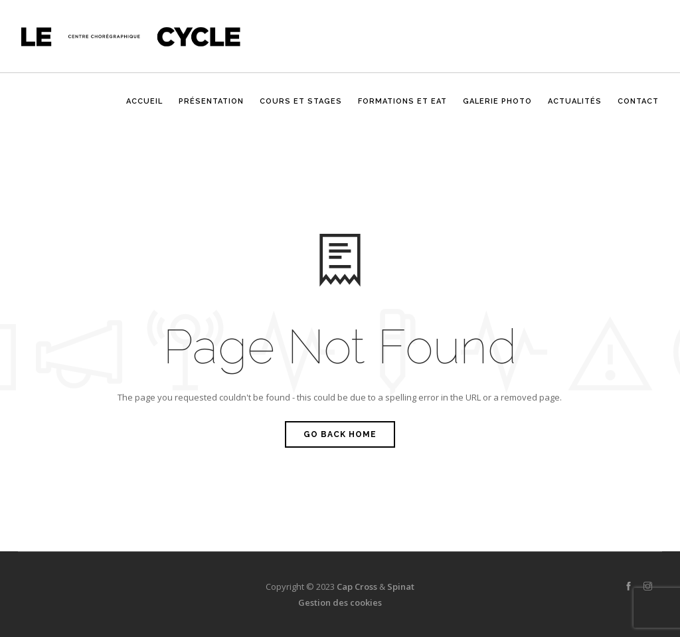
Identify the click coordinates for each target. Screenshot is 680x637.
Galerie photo (497, 107)
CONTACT (638, 107)
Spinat (400, 586)
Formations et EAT (402, 107)
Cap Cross (357, 586)
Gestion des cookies (340, 602)
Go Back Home (340, 434)
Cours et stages (301, 107)
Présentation (211, 107)
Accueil (144, 107)
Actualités (575, 107)
